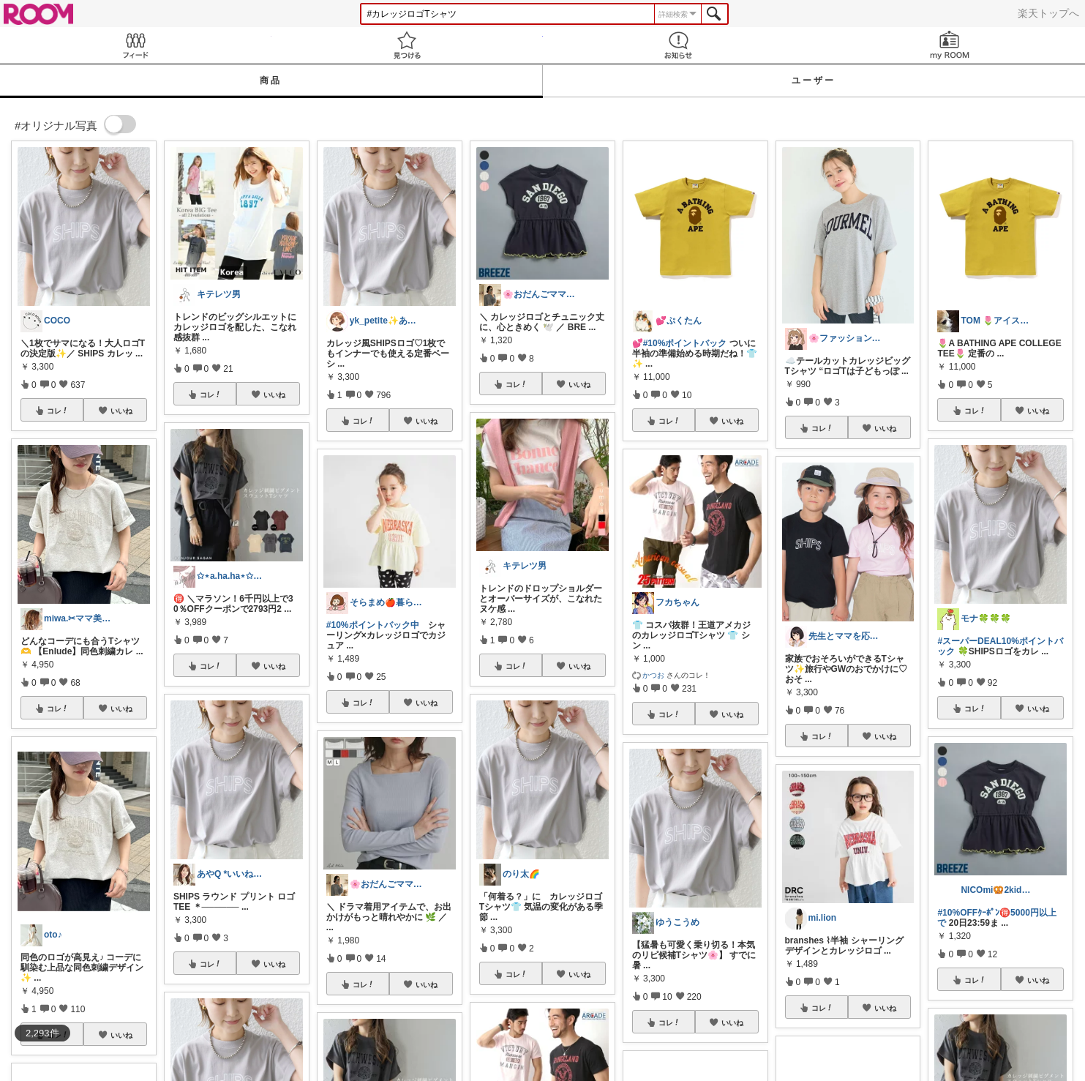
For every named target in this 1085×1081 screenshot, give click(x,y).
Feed (135, 45)
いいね (121, 410)
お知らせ (678, 45)
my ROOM (949, 45)
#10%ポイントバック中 (372, 625)
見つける (407, 45)
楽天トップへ (1048, 13)
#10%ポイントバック (685, 343)
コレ (58, 410)
